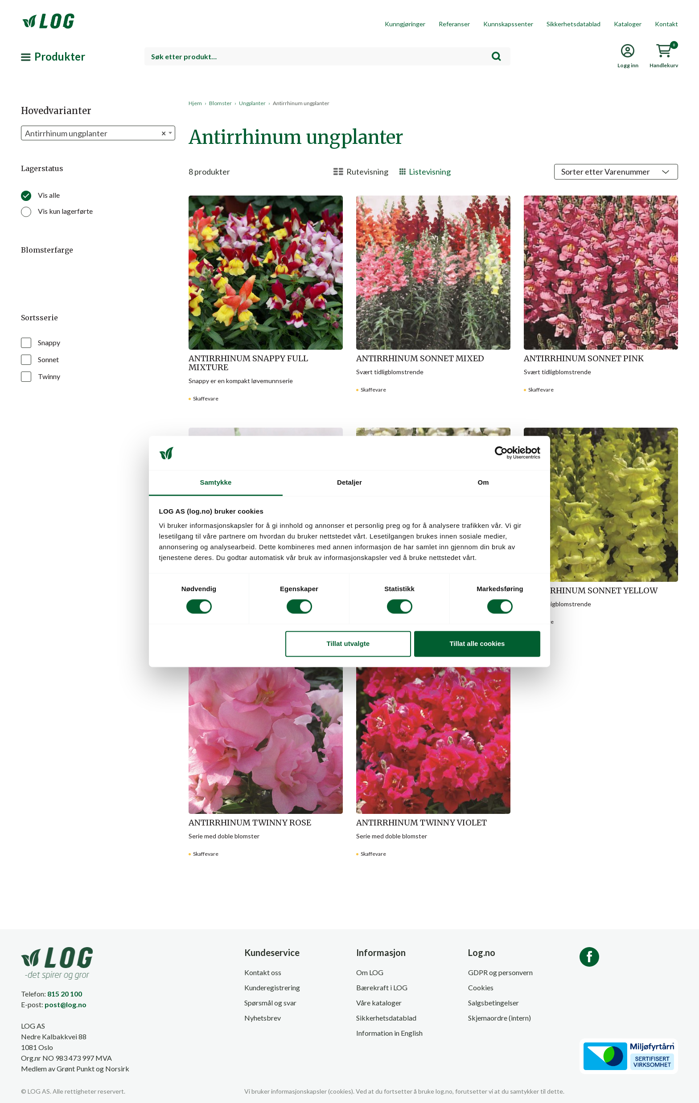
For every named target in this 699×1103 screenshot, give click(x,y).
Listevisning (425, 171)
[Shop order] (616, 172)
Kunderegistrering (272, 987)
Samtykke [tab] (216, 482)
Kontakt (666, 24)
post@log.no (65, 1004)
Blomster (220, 103)
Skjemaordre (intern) (499, 1017)
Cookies (480, 987)
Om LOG (369, 972)
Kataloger (627, 24)
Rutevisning (360, 171)
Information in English (389, 1033)
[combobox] (327, 56)
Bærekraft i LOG (381, 987)
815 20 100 (64, 993)
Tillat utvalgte (348, 643)
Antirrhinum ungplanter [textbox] (95, 133)
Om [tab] (483, 482)
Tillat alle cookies (477, 643)
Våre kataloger (379, 1002)
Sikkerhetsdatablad (573, 24)
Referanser (454, 24)
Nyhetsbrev (262, 1017)
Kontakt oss (262, 972)
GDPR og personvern (500, 972)
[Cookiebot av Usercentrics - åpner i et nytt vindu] (501, 453)
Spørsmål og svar (270, 1002)
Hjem (195, 103)
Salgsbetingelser (493, 1002)
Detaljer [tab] (349, 482)
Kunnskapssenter (508, 24)
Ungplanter (252, 103)
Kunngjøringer (405, 24)
